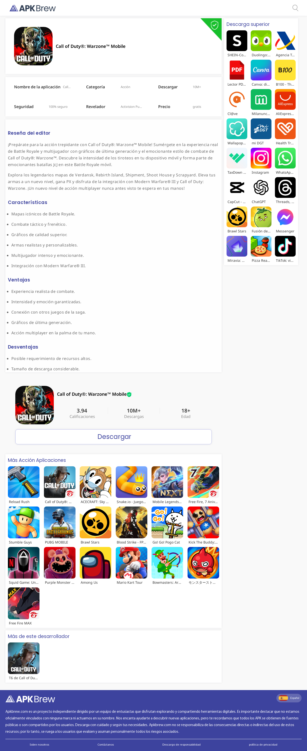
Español (289, 698)
